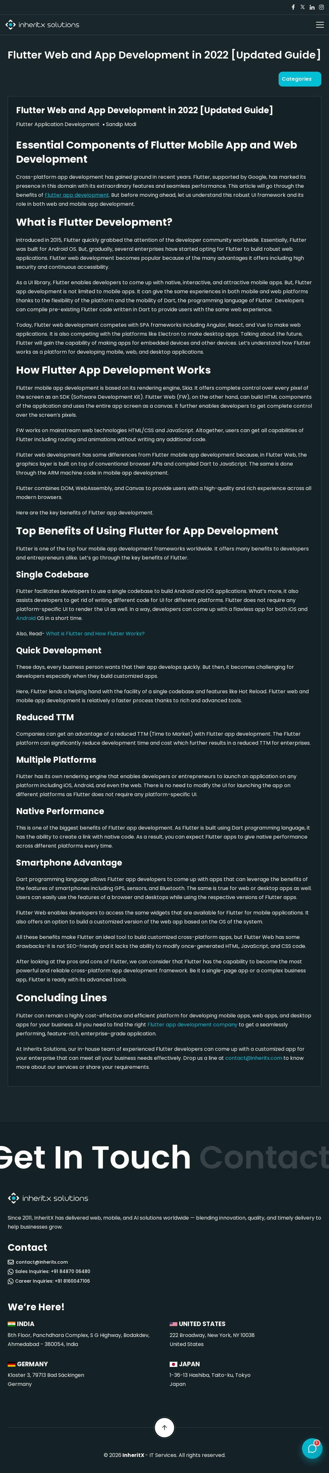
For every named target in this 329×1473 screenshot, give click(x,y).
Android (26, 618)
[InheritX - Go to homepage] (42, 25)
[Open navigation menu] (320, 25)
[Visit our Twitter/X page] (302, 7)
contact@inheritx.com (253, 1058)
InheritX (133, 1455)
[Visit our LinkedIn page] (312, 7)
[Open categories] (300, 79)
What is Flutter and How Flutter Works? (95, 633)
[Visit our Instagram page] (321, 7)
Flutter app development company (192, 1024)
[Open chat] (312, 1447)
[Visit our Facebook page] (293, 7)
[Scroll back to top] (164, 1427)
